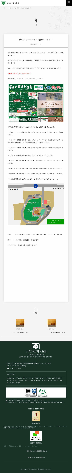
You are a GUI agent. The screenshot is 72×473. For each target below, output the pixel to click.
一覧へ (36, 310)
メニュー (69, 5)
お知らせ (10, 8)
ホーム (5, 8)
